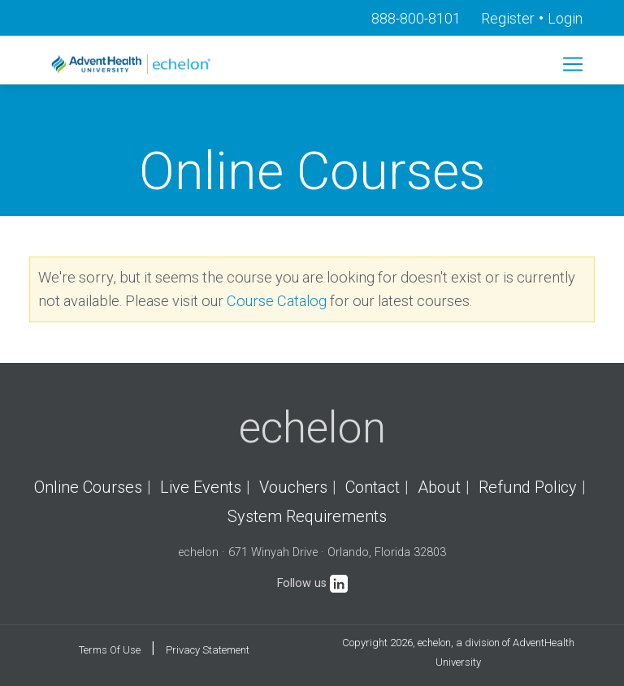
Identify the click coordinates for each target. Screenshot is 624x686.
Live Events (200, 487)
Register (508, 18)
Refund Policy (528, 487)
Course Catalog (277, 300)
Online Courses (88, 487)
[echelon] (132, 63)
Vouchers (293, 487)
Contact (372, 487)
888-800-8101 (416, 18)
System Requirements (307, 516)
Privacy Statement (207, 650)
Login (565, 18)
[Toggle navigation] (573, 64)
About (439, 487)
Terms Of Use (110, 650)
